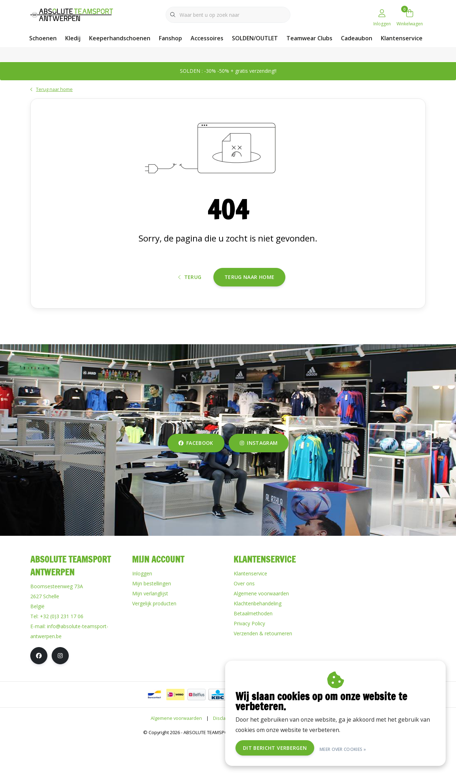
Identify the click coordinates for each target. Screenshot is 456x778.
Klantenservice (402, 38)
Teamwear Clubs (309, 38)
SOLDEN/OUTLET (255, 38)
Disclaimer (224, 754)
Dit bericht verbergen (296, 749)
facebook (195, 479)
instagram (259, 479)
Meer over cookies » (363, 749)
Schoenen (43, 38)
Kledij (73, 38)
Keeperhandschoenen (119, 38)
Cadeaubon (356, 38)
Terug (190, 307)
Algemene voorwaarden (176, 754)
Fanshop (170, 38)
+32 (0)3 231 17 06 (61, 652)
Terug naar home (249, 306)
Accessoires (207, 38)
